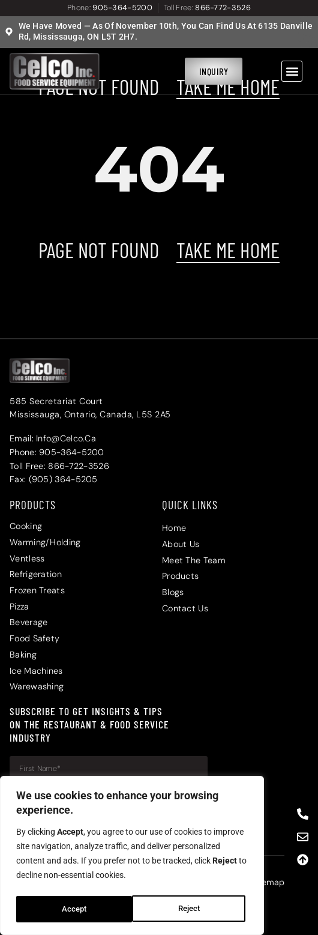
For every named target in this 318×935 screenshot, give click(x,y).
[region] (132, 857)
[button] (291, 71)
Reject (72, 909)
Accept (191, 909)
